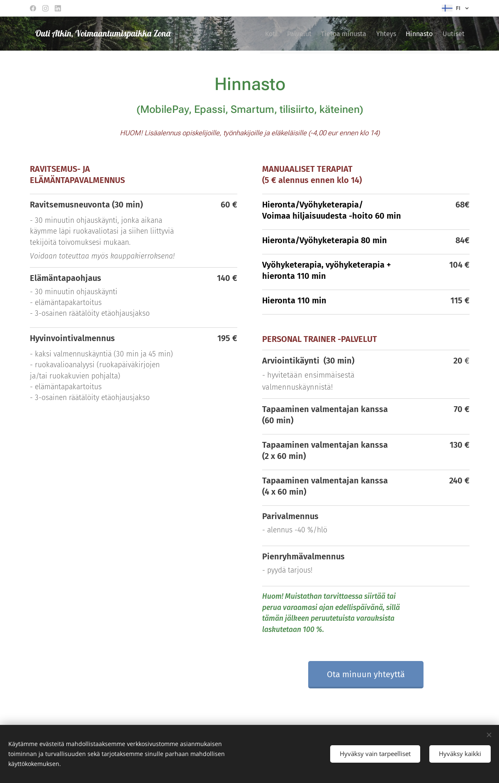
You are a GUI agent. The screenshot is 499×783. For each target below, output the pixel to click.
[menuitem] (243, 34)
